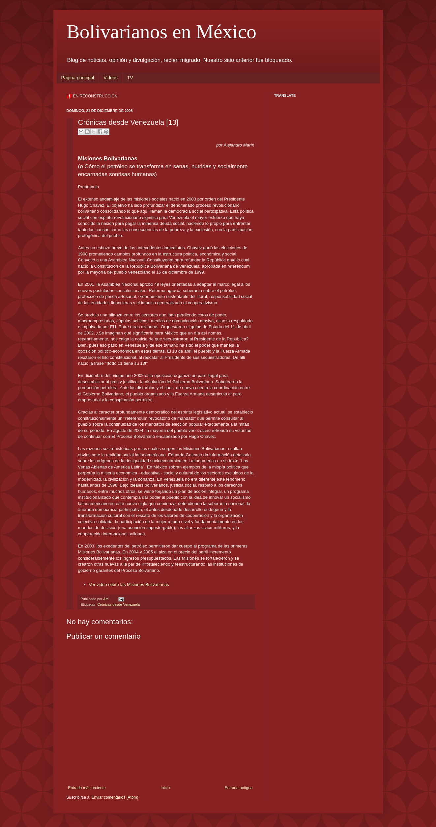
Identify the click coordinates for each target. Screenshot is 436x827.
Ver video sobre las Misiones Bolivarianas (129, 584)
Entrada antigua (239, 788)
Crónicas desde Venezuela (119, 604)
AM (106, 599)
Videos (110, 77)
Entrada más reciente (87, 788)
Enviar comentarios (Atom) (115, 797)
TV (130, 77)
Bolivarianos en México (162, 31)
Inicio (165, 788)
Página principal (77, 77)
